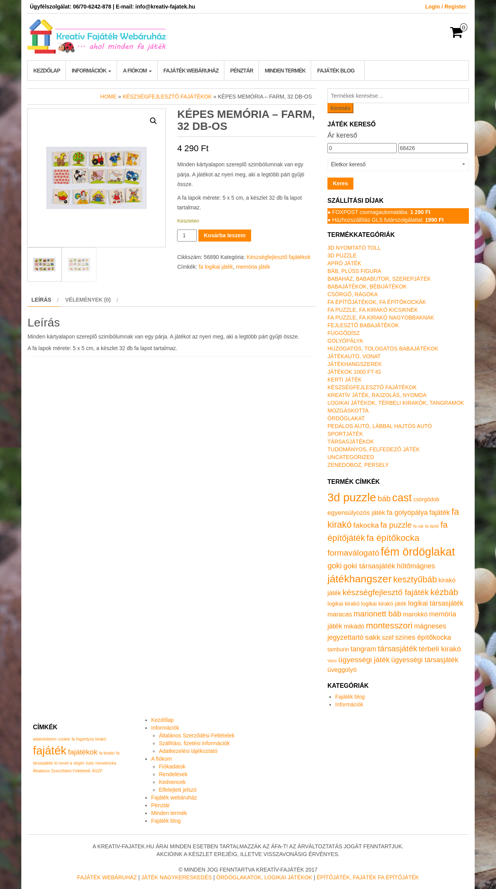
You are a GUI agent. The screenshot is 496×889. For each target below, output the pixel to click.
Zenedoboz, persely (358, 465)
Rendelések (173, 774)
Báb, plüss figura (354, 271)
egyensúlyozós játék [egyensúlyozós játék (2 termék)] (356, 512)
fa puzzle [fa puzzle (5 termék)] (396, 525)
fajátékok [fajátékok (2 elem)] (82, 752)
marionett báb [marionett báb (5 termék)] (377, 613)
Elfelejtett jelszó (177, 790)
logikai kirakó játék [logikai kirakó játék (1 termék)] (383, 604)
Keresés (340, 108)
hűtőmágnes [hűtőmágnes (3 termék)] (416, 566)
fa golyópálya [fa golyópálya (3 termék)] (407, 512)
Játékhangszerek (354, 364)
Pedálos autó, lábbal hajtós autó (379, 426)
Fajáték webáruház (191, 70)
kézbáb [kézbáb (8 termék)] (444, 592)
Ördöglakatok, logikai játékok (264, 877)
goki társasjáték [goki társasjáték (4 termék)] (369, 566)
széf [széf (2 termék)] (388, 637)
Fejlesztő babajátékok (363, 325)
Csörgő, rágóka (352, 294)
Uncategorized (350, 457)
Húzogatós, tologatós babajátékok (382, 348)
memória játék (253, 267)
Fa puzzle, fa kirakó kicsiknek (372, 310)
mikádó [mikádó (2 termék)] (354, 626)
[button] (153, 121)
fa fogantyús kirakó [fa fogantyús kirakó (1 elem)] (89, 739)
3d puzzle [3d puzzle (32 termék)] (351, 497)
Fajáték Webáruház (107, 877)
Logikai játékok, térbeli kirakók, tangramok (395, 403)
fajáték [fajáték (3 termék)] (439, 512)
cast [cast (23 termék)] (402, 498)
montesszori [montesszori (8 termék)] (389, 625)
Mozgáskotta (348, 410)
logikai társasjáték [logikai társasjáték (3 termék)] (435, 603)
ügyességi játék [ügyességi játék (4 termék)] (364, 660)
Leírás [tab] (41, 300)
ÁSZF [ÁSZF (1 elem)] (97, 770)
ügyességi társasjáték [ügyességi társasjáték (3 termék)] (424, 660)
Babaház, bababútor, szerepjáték (379, 279)
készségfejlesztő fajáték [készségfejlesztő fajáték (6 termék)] (386, 592)
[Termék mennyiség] (187, 236)
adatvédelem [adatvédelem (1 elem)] (45, 739)
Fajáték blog (335, 70)
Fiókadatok (172, 766)
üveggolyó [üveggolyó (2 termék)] (341, 669)
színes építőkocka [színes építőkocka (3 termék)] (423, 637)
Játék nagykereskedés (176, 877)
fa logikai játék (216, 267)
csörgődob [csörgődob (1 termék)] (426, 499)
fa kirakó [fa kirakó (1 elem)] (106, 753)
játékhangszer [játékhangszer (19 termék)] (359, 579)
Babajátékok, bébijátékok (367, 286)
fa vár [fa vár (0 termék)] (418, 526)
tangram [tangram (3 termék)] (363, 649)
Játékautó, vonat (354, 356)
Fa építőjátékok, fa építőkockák (376, 302)
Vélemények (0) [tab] (87, 300)
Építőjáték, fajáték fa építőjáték (368, 877)
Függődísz (343, 333)
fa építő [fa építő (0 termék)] (432, 526)
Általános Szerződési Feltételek (196, 735)
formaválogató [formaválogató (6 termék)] (353, 552)
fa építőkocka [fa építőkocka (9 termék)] (393, 538)
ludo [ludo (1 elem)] (90, 763)
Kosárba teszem (224, 235)
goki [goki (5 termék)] (334, 565)
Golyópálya (345, 341)
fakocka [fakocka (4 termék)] (366, 525)
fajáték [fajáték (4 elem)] (49, 750)
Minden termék (285, 70)
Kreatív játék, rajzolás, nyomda (377, 395)
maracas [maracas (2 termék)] (339, 614)
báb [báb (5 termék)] (384, 498)
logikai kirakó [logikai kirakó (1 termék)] (343, 604)
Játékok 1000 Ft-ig (354, 372)
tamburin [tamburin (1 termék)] (338, 649)
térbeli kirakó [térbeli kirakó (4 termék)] (440, 649)
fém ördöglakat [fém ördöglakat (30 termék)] (418, 551)
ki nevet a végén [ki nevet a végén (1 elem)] (69, 763)
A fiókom (137, 70)
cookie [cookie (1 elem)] (64, 739)
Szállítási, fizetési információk (194, 743)
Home (108, 96)
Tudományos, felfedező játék (373, 449)
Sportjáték (345, 434)
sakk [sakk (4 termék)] (373, 637)
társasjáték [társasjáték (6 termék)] (397, 648)
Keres (340, 183)
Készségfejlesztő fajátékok (167, 96)
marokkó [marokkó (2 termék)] (415, 614)
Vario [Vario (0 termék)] (332, 660)
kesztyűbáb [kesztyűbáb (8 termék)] (415, 579)
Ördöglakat (346, 418)
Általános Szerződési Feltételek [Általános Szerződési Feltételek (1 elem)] (62, 770)
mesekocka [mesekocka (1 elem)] (105, 763)
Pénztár (241, 70)
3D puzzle (341, 255)
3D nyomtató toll (354, 248)
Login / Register (445, 6)
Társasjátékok (350, 441)
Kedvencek (172, 782)
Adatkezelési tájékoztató (188, 751)
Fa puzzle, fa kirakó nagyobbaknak (380, 317)
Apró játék (344, 263)
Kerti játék (344, 379)
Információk (91, 70)
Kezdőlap (46, 70)
